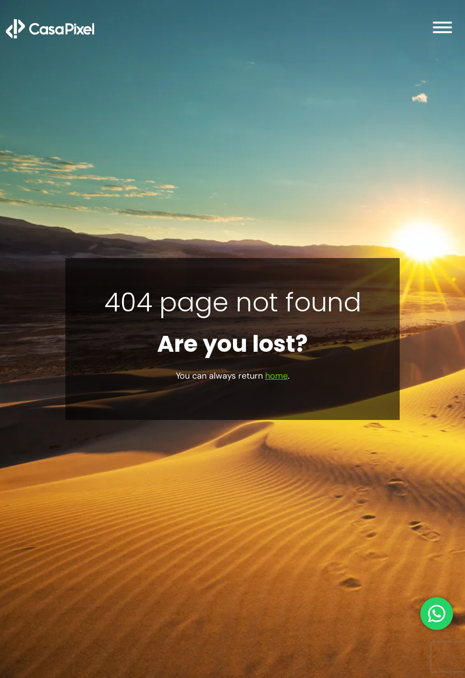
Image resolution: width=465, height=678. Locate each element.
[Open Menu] (442, 28)
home (276, 376)
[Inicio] (50, 28)
